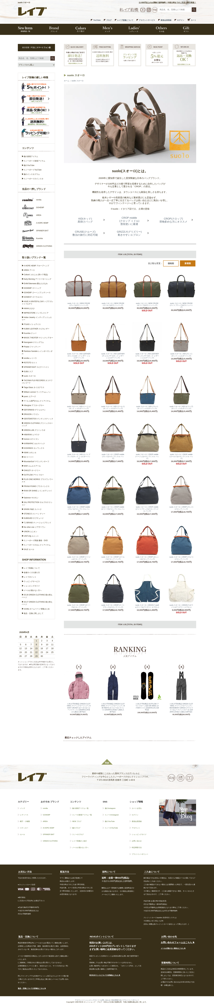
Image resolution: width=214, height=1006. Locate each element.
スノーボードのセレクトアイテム (37, 545)
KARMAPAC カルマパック (34, 444)
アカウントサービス (147, 20)
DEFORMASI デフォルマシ (35, 410)
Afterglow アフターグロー (34, 405)
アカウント (136, 828)
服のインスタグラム (32, 174)
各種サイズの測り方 (32, 573)
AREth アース (29, 270)
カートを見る (137, 808)
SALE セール (29, 549)
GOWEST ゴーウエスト (33, 297)
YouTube (97, 20)
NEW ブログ (76, 821)
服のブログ (76, 828)
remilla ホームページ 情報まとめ (37, 609)
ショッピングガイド (32, 586)
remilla (45, 808)
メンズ (22, 808)
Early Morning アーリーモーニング (37, 279)
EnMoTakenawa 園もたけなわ (36, 283)
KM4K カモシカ (30, 453)
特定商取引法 (137, 847)
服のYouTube (29, 165)
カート (193, 20)
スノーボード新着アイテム (34, 161)
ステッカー (24, 828)
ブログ (109, 20)
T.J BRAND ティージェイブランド (37, 523)
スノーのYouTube (111, 828)
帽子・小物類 (25, 821)
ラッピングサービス (32, 581)
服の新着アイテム (31, 156)
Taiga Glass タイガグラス (34, 387)
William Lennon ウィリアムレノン (37, 392)
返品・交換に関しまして (33, 613)
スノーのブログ (78, 834)
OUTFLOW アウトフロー (34, 475)
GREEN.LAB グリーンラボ (34, 430)
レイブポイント (30, 577)
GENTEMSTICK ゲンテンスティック (38, 419)
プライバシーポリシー (140, 854)
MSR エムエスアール (32, 466)
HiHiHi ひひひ (29, 308)
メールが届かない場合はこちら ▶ (173, 948)
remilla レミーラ (30, 358)
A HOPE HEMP (48, 828)
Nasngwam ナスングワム (34, 342)
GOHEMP (46, 815)
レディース (24, 815)
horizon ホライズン (31, 439)
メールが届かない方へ (33, 590)
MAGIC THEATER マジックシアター (38, 338)
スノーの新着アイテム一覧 (82, 815)
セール (22, 834)
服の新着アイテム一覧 (80, 808)
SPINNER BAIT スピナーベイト (36, 367)
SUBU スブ (28, 372)
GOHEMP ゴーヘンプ (32, 288)
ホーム (66, 81)
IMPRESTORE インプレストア (36, 313)
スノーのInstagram (112, 815)
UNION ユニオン (30, 532)
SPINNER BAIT (48, 834)
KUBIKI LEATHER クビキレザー (36, 329)
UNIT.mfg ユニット (31, 536)
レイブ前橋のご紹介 (79, 841)
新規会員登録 (166, 20)
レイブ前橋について (125, 20)
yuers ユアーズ (30, 396)
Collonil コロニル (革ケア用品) (36, 275)
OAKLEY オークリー (32, 470)
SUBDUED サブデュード (34, 518)
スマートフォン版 (43, 47)
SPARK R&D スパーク (33, 509)
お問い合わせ (137, 841)
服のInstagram (110, 808)
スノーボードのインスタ (33, 179)
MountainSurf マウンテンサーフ (36, 461)
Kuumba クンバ (30, 333)
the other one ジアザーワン (34, 527)
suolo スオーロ (78, 81)
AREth (45, 821)
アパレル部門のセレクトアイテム (37, 401)
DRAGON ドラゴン (31, 414)
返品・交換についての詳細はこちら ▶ (32, 988)
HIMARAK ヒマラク (32, 435)
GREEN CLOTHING (50, 841)
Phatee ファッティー (32, 347)
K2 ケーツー (29, 457)
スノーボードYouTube (32, 170)
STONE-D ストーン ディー (34, 514)
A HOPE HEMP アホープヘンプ (36, 266)
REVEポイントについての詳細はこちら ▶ (104, 975)
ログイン (180, 20)
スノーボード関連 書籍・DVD (36, 540)
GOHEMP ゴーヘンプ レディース (37, 293)
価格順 (171, 263)
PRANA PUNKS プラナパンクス (36, 486)
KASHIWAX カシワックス (34, 448)
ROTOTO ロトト (30, 363)
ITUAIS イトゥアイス (32, 324)
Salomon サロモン (31, 498)
